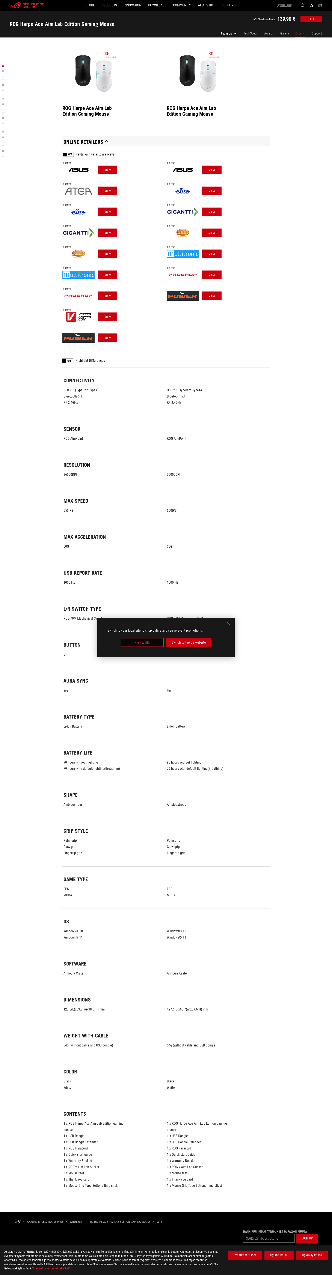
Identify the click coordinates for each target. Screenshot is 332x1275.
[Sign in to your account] (311, 5)
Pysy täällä (142, 642)
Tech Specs (250, 33)
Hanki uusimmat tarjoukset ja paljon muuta (275, 1231)
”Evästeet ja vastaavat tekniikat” (51, 1268)
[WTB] (159, 1222)
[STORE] (69, 5)
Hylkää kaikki (279, 1255)
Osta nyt (300, 33)
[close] (228, 623)
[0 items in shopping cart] (319, 5)
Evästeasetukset (245, 1255)
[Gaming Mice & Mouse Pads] (45, 1221)
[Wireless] (76, 1221)
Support (317, 33)
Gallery (284, 33)
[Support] (248, 5)
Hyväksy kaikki (312, 1255)
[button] (95, 5)
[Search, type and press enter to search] (302, 5)
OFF (70, 154)
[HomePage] (17, 1222)
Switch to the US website (189, 642)
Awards (269, 33)
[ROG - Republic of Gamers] (27, 5)
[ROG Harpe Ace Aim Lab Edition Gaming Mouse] (119, 1221)
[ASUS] (284, 5)
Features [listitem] (229, 34)
